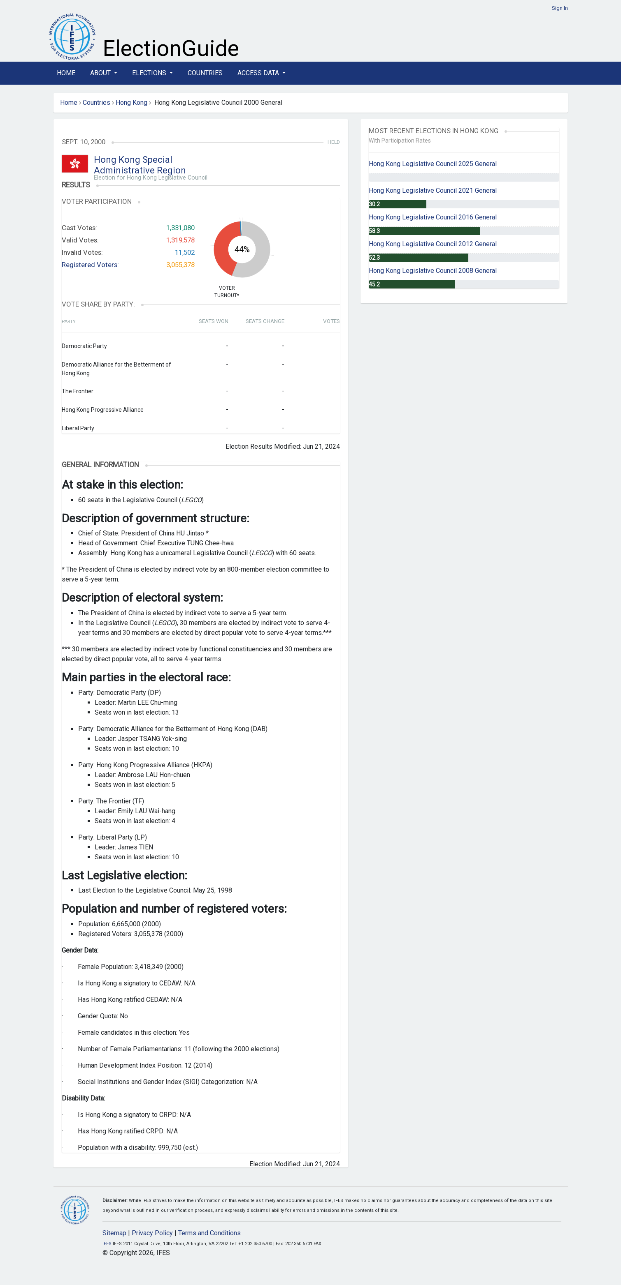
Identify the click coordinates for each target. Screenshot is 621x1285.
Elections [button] (150, 73)
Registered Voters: (90, 265)
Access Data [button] (259, 73)
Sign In (560, 8)
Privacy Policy (152, 1233)
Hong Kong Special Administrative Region (140, 165)
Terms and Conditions (209, 1233)
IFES (107, 1243)
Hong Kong (131, 102)
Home (66, 73)
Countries (205, 73)
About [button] (101, 73)
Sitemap (114, 1233)
